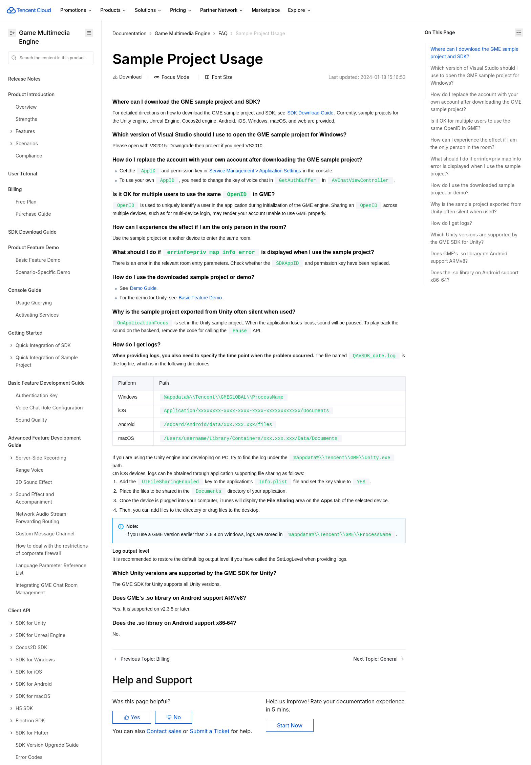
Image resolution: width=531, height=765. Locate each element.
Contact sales (165, 731)
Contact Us (20, 716)
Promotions (76, 10)
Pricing (181, 10)
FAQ (223, 33)
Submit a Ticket (210, 731)
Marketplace (266, 10)
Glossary (18, 731)
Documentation (129, 33)
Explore (299, 10)
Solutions (148, 10)
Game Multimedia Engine (182, 33)
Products (113, 10)
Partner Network (221, 10)
